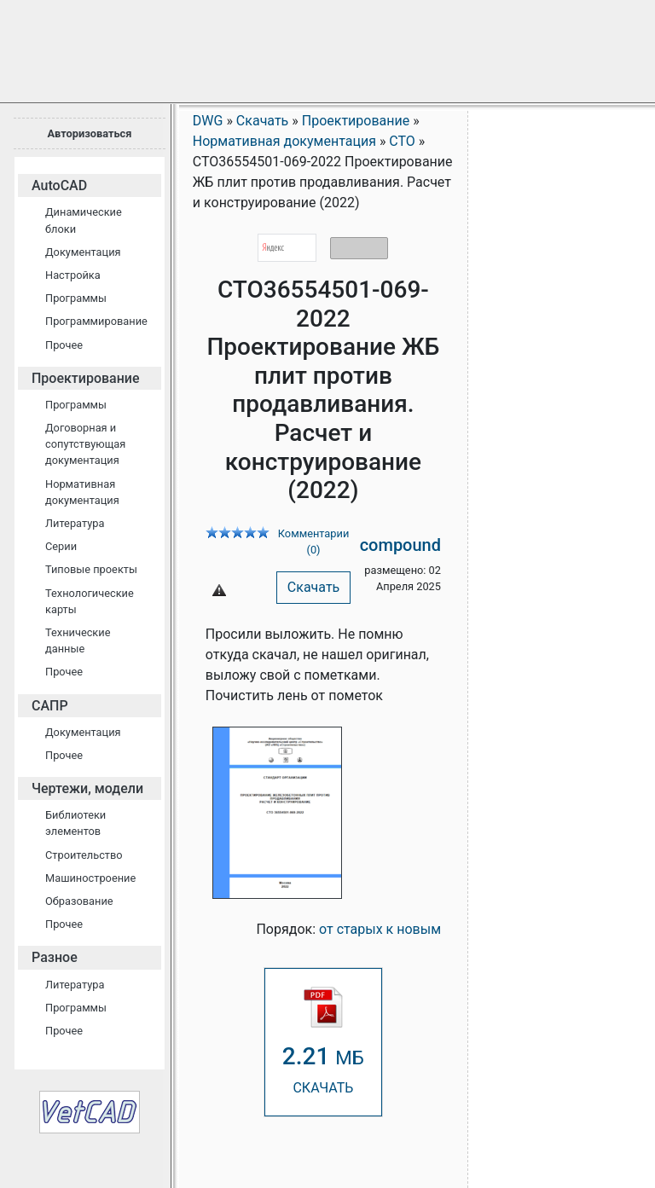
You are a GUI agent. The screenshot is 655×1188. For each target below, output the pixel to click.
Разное (55, 957)
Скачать (313, 587)
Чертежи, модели (87, 788)
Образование (79, 901)
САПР (50, 706)
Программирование (96, 321)
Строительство (84, 855)
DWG (208, 121)
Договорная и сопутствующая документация (85, 444)
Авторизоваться (89, 133)
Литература (74, 523)
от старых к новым (380, 929)
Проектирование (86, 378)
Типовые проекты (91, 569)
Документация (83, 252)
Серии (61, 546)
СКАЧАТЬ (323, 1041)
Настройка (73, 275)
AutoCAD (59, 185)
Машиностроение (90, 878)
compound (400, 545)
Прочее (64, 345)
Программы (76, 298)
